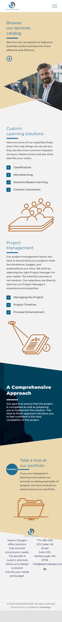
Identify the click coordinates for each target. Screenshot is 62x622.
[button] (31, 167)
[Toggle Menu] (54, 6)
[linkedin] (45, 569)
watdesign (45, 607)
